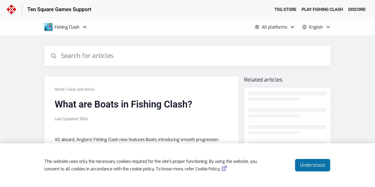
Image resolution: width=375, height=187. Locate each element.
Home (60, 89)
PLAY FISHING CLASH (322, 9)
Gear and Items (81, 89)
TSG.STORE (285, 9)
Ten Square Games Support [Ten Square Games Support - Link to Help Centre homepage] (59, 9)
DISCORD (357, 9)
